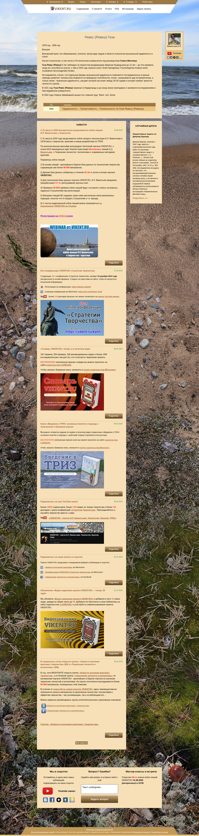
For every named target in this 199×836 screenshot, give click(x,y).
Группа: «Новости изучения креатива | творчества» (69, 724)
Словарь (130, 2)
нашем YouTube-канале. (109, 297)
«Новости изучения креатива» (59, 567)
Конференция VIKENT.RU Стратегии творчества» (68, 572)
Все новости (81, 743)
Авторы (112, 2)
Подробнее (114, 263)
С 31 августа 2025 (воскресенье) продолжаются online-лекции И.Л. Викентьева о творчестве (71, 131)
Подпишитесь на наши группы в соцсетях (61, 557)
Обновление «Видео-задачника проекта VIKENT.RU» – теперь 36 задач (72, 591)
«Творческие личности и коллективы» (62, 577)
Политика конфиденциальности (99, 830)
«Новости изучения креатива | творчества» (67, 706)
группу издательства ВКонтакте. (99, 370)
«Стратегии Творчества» (83, 510)
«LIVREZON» (66, 604)
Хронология (54, 2)
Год (51, 105)
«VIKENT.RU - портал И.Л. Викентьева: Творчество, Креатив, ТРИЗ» (82, 518)
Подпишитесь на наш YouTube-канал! (59, 502)
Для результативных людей (42, 832)
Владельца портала (141, 832)
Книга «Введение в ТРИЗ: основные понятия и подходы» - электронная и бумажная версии (70, 425)
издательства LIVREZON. (59, 365)
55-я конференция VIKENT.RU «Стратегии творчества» (67, 271)
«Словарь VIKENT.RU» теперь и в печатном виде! (65, 349)
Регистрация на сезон (56, 216)
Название (67, 105)
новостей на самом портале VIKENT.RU (73, 689)
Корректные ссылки (159, 832)
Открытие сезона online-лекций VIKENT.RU (139, 780)
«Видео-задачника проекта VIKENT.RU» (73, 599)
